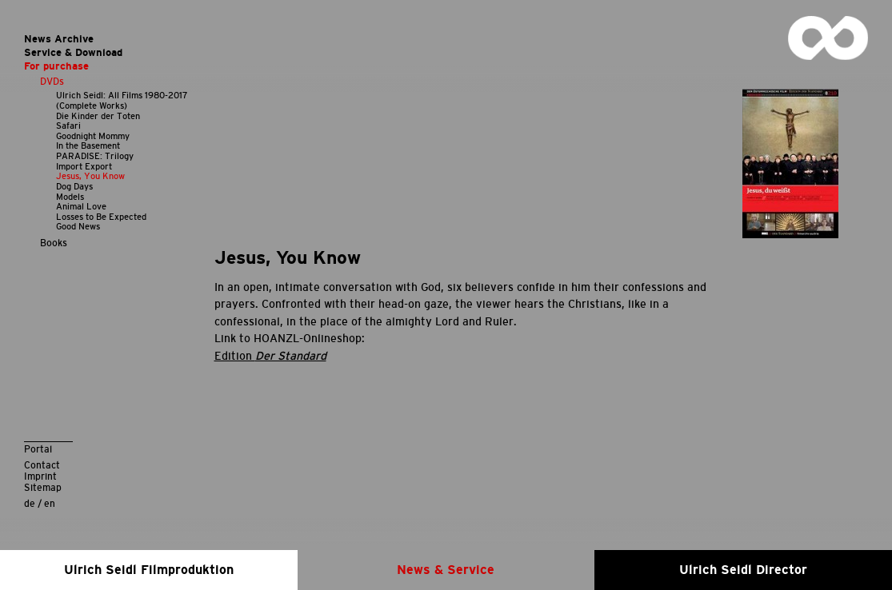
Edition (270, 355)
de (29, 503)
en (49, 503)
